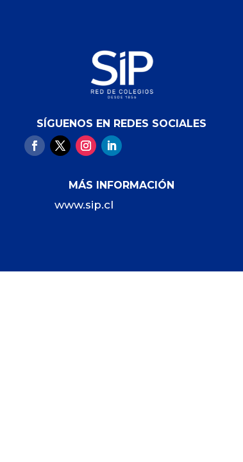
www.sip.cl (83, 204)
